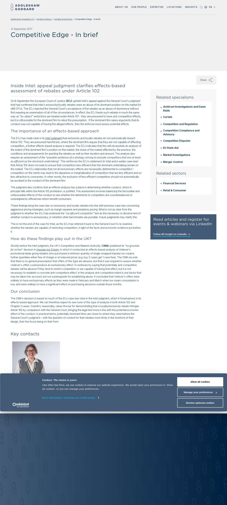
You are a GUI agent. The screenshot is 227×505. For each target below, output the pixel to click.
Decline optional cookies (200, 496)
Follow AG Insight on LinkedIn (171, 234)
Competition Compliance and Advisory (181, 132)
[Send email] (27, 394)
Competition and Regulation (180, 124)
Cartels (167, 117)
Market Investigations (176, 154)
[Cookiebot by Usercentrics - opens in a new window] (21, 498)
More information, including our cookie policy (68, 491)
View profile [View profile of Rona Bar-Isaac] (25, 401)
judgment (53, 138)
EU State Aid (170, 147)
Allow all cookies (200, 475)
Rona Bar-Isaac (28, 378)
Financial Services (174, 183)
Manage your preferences (200, 486)
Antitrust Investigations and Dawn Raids (184, 108)
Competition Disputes (176, 140)
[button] (121, 7)
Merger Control (173, 162)
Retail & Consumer (174, 190)
